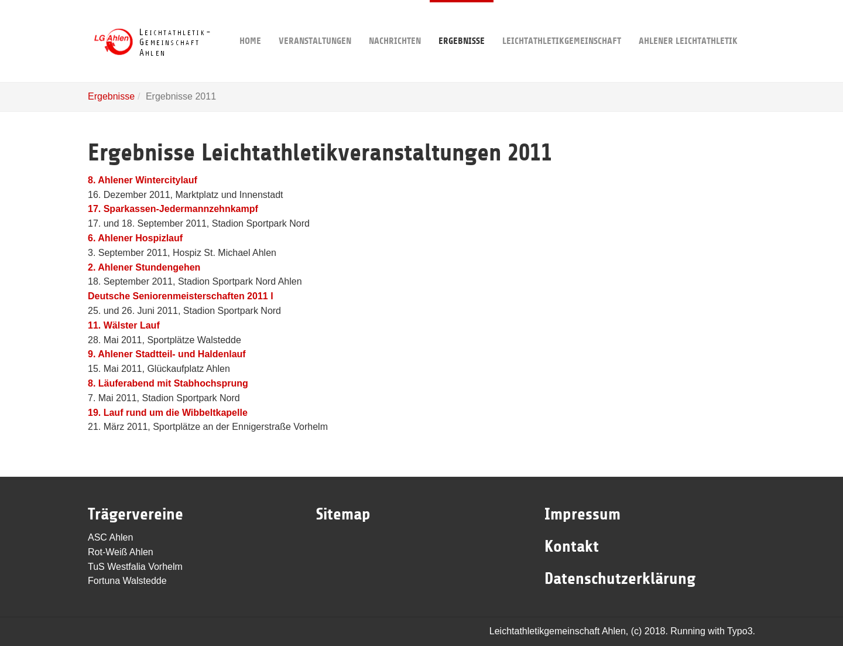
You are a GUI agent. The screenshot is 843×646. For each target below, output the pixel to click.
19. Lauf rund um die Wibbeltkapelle (168, 413)
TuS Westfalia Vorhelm (135, 567)
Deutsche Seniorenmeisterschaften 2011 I (180, 296)
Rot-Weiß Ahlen (120, 552)
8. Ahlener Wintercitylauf (142, 180)
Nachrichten (395, 23)
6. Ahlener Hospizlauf (135, 238)
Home (250, 23)
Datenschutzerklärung (619, 578)
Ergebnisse (462, 23)
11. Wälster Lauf (124, 325)
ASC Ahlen (110, 537)
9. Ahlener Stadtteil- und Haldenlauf (167, 354)
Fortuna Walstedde (127, 581)
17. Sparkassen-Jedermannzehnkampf (173, 209)
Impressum (582, 514)
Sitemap (343, 514)
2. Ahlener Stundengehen (144, 267)
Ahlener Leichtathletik (688, 23)
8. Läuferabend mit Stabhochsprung (168, 383)
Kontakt (571, 546)
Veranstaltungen (315, 23)
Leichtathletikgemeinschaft (562, 23)
